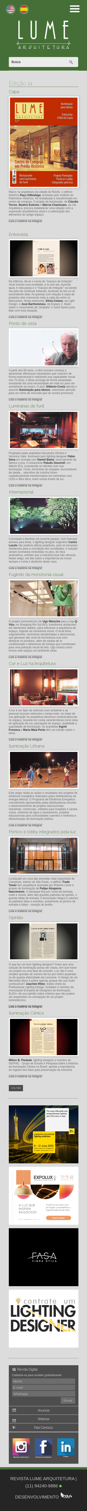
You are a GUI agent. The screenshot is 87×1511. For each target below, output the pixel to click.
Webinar (44, 1419)
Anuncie (43, 1410)
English (8, 9)
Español (21, 9)
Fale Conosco (43, 1427)
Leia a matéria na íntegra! (25, 221)
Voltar (16, 1088)
